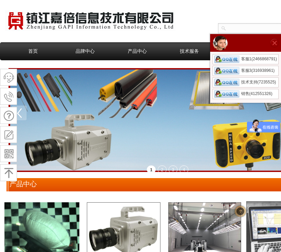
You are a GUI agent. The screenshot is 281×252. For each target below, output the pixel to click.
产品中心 (137, 51)
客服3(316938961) (244, 70)
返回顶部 (240, 211)
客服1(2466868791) (245, 59)
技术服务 (189, 51)
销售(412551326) (243, 93)
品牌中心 (85, 51)
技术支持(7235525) (245, 82)
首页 (33, 51)
